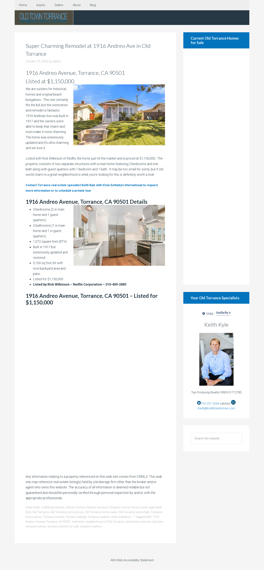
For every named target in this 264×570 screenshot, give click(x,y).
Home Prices (130, 507)
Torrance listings (76, 517)
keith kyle (78, 521)
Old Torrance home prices (67, 512)
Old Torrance (40, 512)
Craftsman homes (52, 507)
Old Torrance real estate (133, 512)
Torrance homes (53, 517)
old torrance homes (138, 521)
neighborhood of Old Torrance (104, 521)
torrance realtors (91, 526)
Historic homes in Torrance (103, 507)
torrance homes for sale (63, 526)
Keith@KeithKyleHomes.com (216, 408)
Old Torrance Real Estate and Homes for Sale (44, 17)
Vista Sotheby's (121, 517)
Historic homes (75, 507)
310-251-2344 (210, 403)
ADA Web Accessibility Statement (132, 560)
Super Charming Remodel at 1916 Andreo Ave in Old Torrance (94, 49)
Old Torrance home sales (101, 512)
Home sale (147, 507)
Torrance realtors (99, 517)
